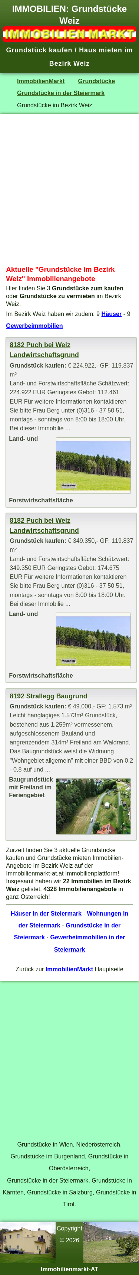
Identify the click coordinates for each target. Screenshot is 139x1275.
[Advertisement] (69, 189)
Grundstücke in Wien (45, 1144)
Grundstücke (96, 81)
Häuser (112, 313)
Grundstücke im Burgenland (48, 1156)
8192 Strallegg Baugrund (48, 696)
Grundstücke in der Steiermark (61, 92)
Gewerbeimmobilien (34, 325)
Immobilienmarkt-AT (69, 1269)
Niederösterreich (98, 1144)
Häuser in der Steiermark (46, 913)
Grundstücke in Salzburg (60, 1192)
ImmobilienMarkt (40, 81)
